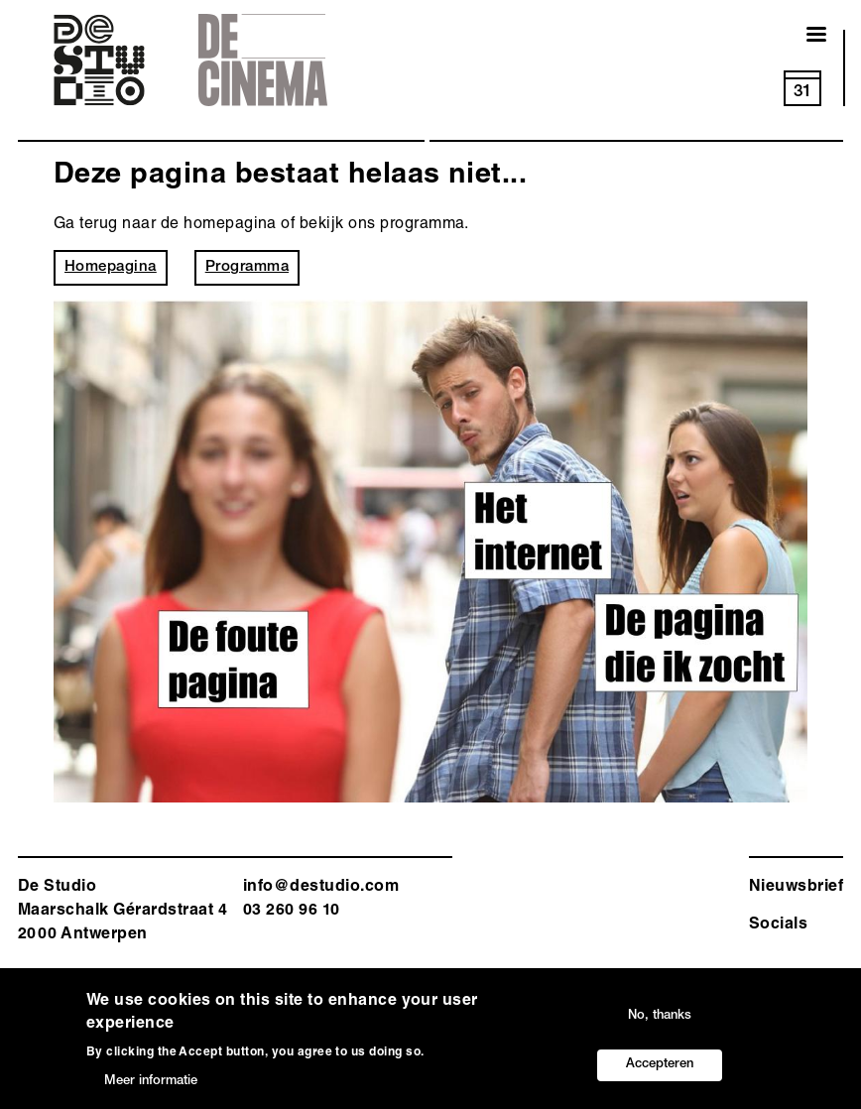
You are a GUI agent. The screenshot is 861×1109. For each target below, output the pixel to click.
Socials (778, 925)
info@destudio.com (321, 888)
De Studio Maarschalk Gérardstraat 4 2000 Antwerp (122, 911)
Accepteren (659, 1065)
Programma (247, 267)
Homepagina (110, 267)
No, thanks (659, 1017)
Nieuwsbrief (796, 888)
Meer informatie (150, 1082)
